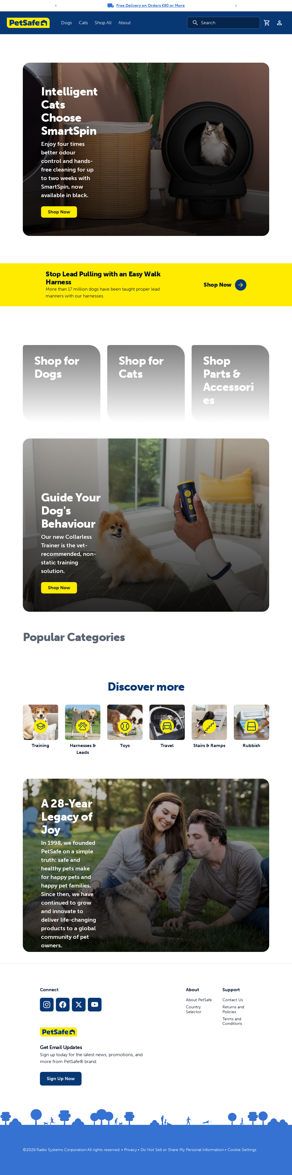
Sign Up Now (61, 1078)
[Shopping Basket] (267, 22)
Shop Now (59, 212)
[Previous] (56, 5)
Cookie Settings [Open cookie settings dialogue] (242, 1149)
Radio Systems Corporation (61, 1149)
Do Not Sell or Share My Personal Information (182, 1149)
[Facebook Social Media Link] (63, 1004)
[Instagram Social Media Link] (47, 1004)
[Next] (236, 5)
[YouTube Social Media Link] (95, 1004)
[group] (225, 285)
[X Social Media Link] (79, 1004)
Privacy (130, 1149)
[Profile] (279, 22)
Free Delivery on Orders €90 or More (150, 5)
